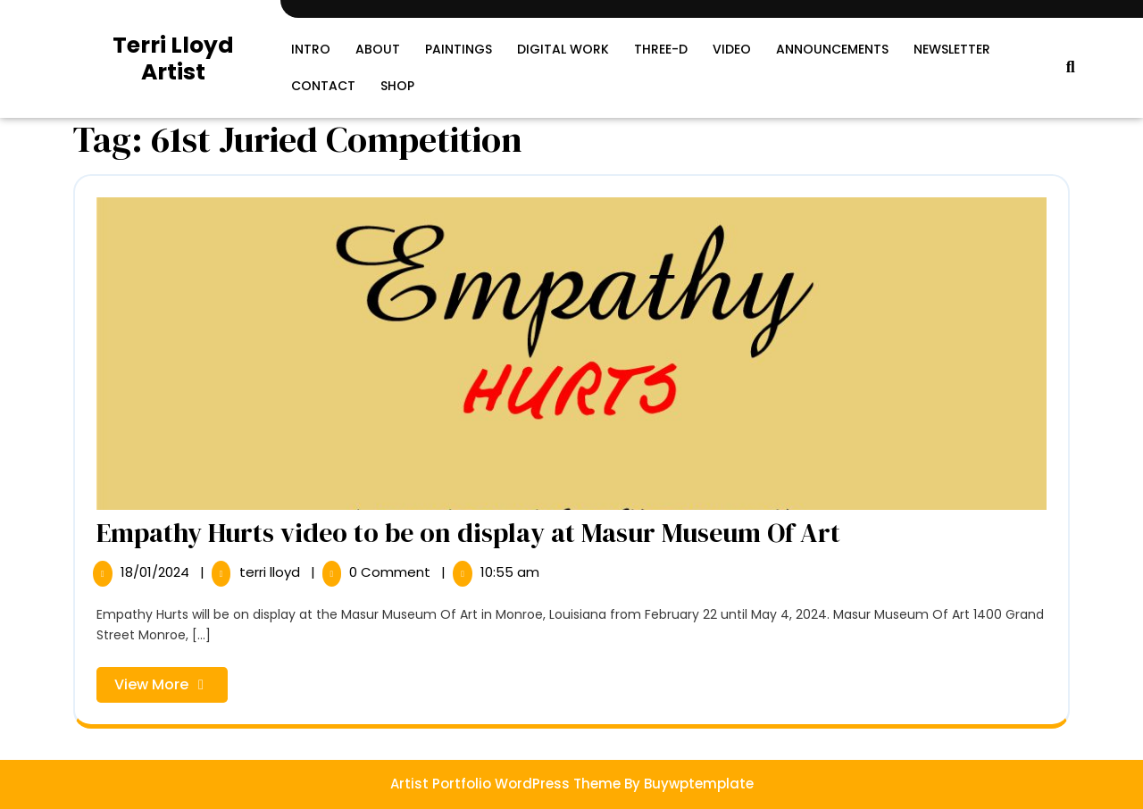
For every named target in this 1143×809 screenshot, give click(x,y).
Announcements (832, 49)
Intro (310, 49)
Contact (323, 86)
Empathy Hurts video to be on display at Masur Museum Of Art (468, 532)
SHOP (397, 86)
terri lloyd (271, 572)
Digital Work (563, 49)
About (377, 49)
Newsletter (952, 49)
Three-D (661, 49)
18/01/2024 (157, 572)
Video (732, 49)
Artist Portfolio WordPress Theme (505, 783)
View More (171, 688)
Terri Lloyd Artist (173, 58)
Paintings (458, 49)
